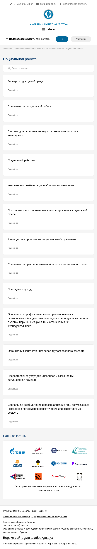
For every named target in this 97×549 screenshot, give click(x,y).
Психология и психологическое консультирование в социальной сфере (47, 212)
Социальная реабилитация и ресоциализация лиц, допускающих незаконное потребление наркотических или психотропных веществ (48, 408)
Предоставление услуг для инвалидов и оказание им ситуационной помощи (40, 377)
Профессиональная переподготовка (49, 516)
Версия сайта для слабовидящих (28, 538)
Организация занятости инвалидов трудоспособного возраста (46, 350)
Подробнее (13, 90)
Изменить (80, 39)
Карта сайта (54, 543)
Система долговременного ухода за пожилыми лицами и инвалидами (43, 133)
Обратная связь (69, 543)
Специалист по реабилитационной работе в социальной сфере (47, 264)
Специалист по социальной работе (29, 106)
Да (62, 39)
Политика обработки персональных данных (24, 543)
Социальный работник (22, 160)
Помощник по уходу (20, 289)
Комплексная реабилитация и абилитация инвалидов (41, 185)
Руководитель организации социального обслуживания (42, 239)
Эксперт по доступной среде (25, 81)
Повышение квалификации (16, 516)
